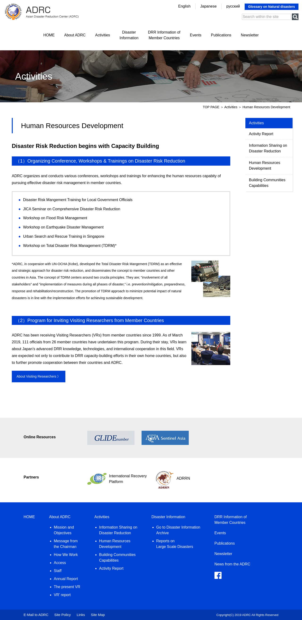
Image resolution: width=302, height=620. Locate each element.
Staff (58, 571)
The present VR (67, 587)
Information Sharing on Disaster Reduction (268, 148)
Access (60, 563)
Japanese (208, 6)
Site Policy (62, 615)
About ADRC (75, 35)
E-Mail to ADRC (36, 615)
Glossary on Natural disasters (271, 7)
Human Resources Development (264, 165)
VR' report (62, 595)
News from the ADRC (232, 564)
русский (233, 6)
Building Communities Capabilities (267, 183)
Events (195, 35)
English (184, 6)
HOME (49, 35)
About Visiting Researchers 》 (39, 376)
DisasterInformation (129, 35)
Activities (102, 35)
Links (81, 615)
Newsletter (250, 35)
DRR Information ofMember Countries (164, 35)
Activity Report (261, 134)
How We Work (66, 555)
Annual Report (66, 579)
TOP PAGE (211, 107)
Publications (221, 35)
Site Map (98, 615)
